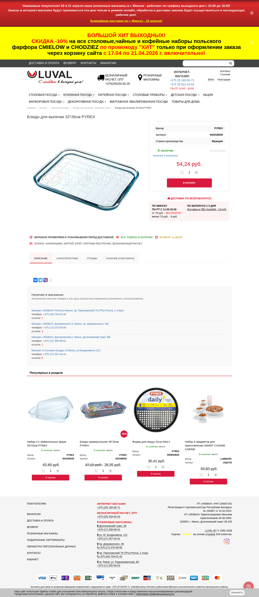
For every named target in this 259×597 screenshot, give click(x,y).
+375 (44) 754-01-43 (54, 314)
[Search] (205, 63)
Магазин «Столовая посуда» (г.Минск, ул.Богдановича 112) (65, 350)
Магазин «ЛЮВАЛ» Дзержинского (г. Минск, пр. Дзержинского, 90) (69, 323)
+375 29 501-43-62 (182, 84)
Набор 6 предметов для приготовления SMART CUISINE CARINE (205, 445)
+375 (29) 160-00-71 (108, 507)
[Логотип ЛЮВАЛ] (59, 72)
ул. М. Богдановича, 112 (112, 535)
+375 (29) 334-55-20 (108, 516)
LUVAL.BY (211, 530)
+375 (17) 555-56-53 (108, 565)
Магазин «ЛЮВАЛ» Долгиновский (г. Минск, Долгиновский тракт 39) (70, 337)
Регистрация (224, 79)
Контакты (88, 63)
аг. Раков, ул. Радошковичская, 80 (118, 561)
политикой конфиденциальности (155, 594)
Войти (211, 79)
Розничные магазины (42, 533)
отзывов (210, 534)
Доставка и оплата (44, 63)
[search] (230, 63)
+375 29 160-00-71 (182, 80)
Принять (237, 592)
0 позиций (225, 72)
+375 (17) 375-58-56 (54, 327)
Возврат (69, 63)
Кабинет (33, 559)
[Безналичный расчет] (117, 83)
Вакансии (108, 63)
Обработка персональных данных (51, 546)
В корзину (51, 477)
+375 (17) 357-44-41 (54, 354)
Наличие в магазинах (165, 152)
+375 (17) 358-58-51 (54, 340)
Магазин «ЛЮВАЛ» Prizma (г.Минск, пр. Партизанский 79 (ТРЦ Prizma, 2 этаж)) (77, 310)
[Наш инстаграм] (226, 541)
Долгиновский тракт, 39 (111, 526)
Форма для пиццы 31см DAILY (151, 441)
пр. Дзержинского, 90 (110, 543)
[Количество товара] (189, 172)
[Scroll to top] (249, 587)
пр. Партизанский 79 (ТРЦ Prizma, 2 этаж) (122, 552)
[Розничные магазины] (152, 79)
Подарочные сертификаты (46, 540)
